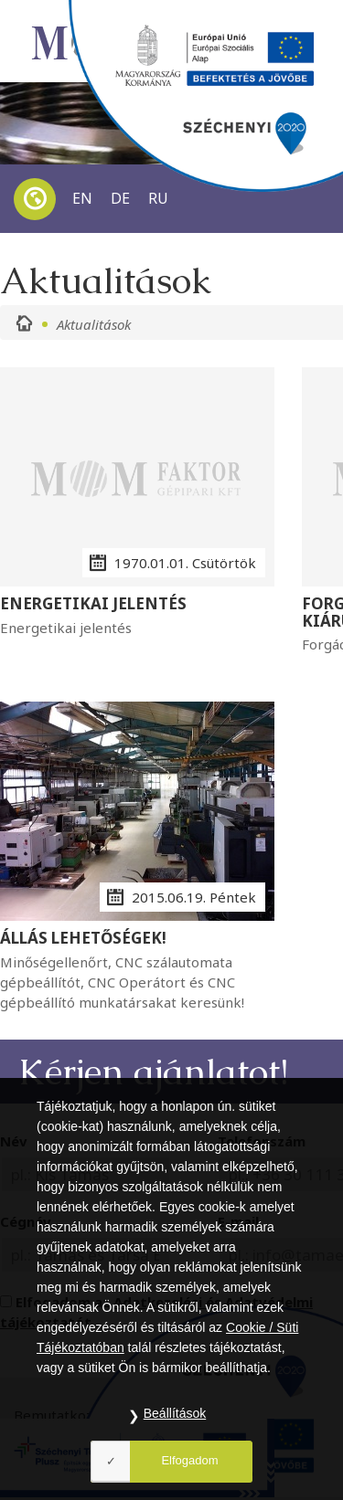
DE (120, 198)
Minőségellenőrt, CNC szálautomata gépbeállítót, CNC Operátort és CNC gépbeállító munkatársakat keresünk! (137, 970)
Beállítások (175, 1413)
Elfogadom (189, 1460)
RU (158, 198)
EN (82, 198)
